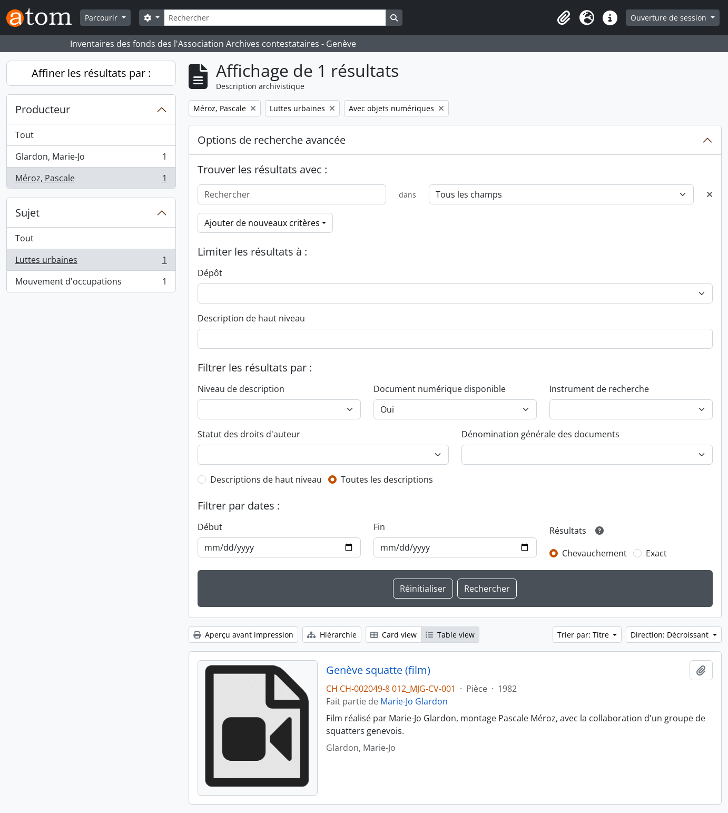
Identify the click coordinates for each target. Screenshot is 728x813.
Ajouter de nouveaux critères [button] (262, 223)
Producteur (42, 109)
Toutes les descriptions (387, 479)
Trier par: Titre (584, 635)
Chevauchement (594, 553)
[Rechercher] (275, 17)
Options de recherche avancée (272, 140)
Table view (450, 635)
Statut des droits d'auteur (249, 434)
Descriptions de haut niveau (266, 479)
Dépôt (210, 273)
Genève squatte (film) (378, 670)
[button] (563, 18)
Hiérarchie (332, 635)
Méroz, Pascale (91, 180)
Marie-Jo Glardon (414, 701)
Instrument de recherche (599, 389)
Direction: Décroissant (671, 635)
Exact (656, 553)
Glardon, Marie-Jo (91, 159)
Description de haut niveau (251, 318)
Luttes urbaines (91, 262)
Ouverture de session (670, 18)
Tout (24, 135)
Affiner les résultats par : (91, 73)
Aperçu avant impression (243, 635)
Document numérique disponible (439, 389)
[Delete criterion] (709, 194)
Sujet (27, 212)
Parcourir (102, 18)
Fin (379, 527)
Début (210, 527)
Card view (393, 635)
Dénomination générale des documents (540, 434)
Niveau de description (241, 389)
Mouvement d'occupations (91, 283)
